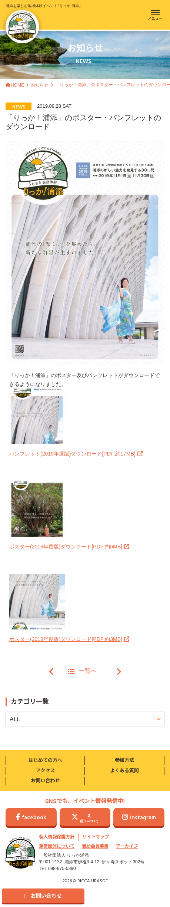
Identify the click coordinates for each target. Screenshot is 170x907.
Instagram (139, 817)
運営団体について (56, 846)
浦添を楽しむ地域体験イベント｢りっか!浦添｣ (43, 23)
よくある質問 (124, 770)
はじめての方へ (45, 760)
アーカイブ (127, 846)
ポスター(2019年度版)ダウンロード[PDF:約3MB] (65, 639)
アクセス (45, 770)
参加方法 (124, 760)
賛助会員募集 (95, 846)
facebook (31, 817)
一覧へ (82, 671)
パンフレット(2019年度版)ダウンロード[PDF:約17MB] (72, 454)
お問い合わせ (45, 780)
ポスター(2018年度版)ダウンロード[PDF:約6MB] (65, 547)
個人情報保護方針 (56, 837)
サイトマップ (95, 837)
